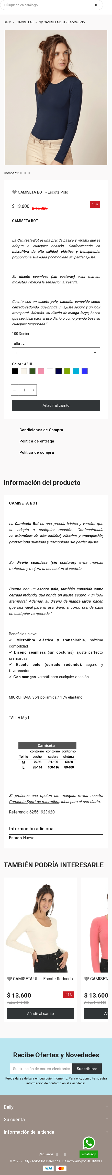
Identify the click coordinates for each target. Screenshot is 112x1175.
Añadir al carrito (55, 405)
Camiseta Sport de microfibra (34, 801)
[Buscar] (51, 5)
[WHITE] (50, 372)
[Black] (15, 372)
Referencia (18, 812)
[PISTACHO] (67, 372)
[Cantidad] (24, 390)
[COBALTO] (85, 372)
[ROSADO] (41, 372)
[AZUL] (58, 372)
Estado (15, 837)
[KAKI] (32, 372)
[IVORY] (24, 372)
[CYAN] (76, 372)
